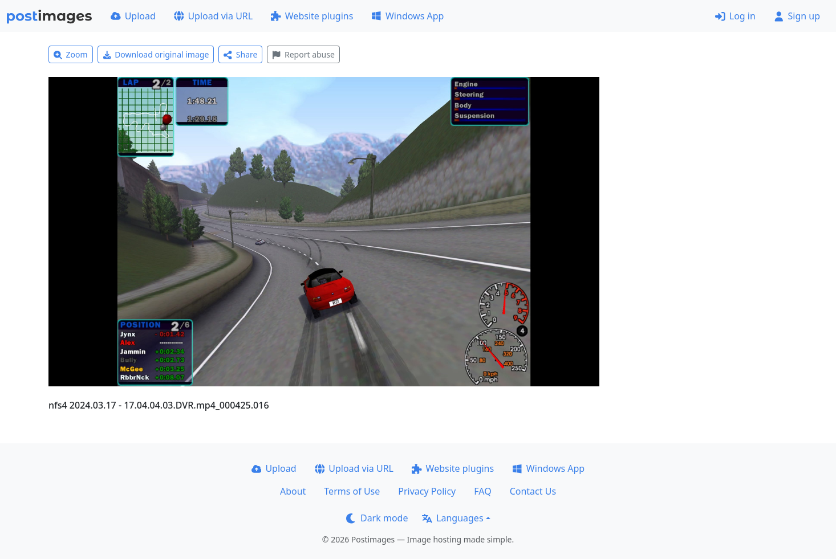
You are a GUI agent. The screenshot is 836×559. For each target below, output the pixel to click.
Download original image (156, 54)
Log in (735, 16)
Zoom (71, 54)
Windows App (407, 16)
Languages (452, 518)
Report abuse (303, 54)
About (293, 491)
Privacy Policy (427, 491)
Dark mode (377, 518)
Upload (133, 16)
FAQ (482, 491)
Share (240, 54)
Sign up (797, 16)
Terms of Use (352, 491)
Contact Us (533, 491)
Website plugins (312, 16)
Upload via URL (213, 16)
